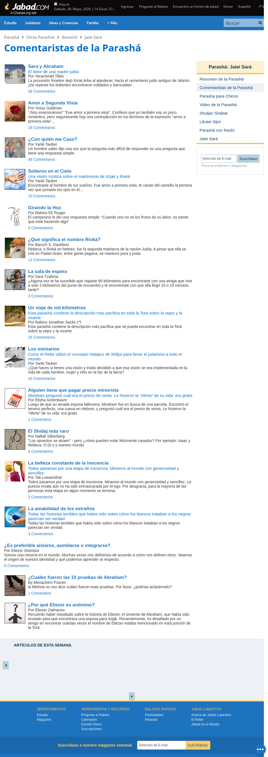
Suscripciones (91, 729)
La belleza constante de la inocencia (68, 463)
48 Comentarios (41, 159)
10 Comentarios (41, 196)
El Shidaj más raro (48, 431)
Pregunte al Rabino (153, 6)
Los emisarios (43, 349)
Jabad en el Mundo (205, 724)
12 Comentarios (41, 260)
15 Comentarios (41, 337)
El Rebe (197, 720)
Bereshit (70, 37)
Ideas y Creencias (63, 23)
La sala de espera (47, 271)
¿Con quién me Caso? (52, 139)
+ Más (112, 23)
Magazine (44, 720)
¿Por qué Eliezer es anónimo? (61, 604)
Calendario (89, 720)
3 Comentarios (40, 296)
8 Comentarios (16, 565)
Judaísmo (32, 23)
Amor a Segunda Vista (53, 103)
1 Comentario (39, 419)
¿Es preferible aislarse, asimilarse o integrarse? (57, 545)
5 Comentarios (40, 228)
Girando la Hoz (44, 207)
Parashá (11, 37)
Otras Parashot (40, 37)
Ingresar (127, 6)
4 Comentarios (40, 451)
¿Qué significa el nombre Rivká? (64, 239)
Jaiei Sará (93, 37)
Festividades (154, 715)
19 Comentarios (41, 127)
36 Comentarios (41, 91)
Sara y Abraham (45, 66)
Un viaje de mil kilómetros (57, 307)
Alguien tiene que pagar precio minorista (73, 390)
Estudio (10, 23)
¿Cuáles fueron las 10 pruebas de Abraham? (77, 577)
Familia (92, 23)
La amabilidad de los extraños (61, 508)
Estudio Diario (91, 724)
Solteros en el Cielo (49, 171)
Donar (228, 6)
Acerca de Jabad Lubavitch (211, 715)
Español (244, 6)
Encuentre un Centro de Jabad (196, 6)
